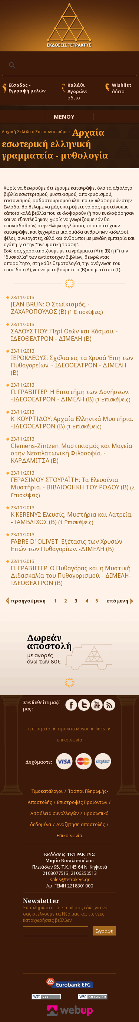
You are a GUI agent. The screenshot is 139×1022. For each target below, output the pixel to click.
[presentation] (66, 953)
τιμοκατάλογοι (73, 729)
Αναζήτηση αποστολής (80, 824)
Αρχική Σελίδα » (18, 131)
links (100, 729)
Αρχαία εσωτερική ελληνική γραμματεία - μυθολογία (55, 143)
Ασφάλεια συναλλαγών (54, 813)
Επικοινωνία (69, 835)
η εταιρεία (39, 729)
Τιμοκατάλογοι (47, 791)
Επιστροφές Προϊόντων (82, 802)
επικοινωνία (69, 740)
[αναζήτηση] (68, 65)
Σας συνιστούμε (51, 131)
